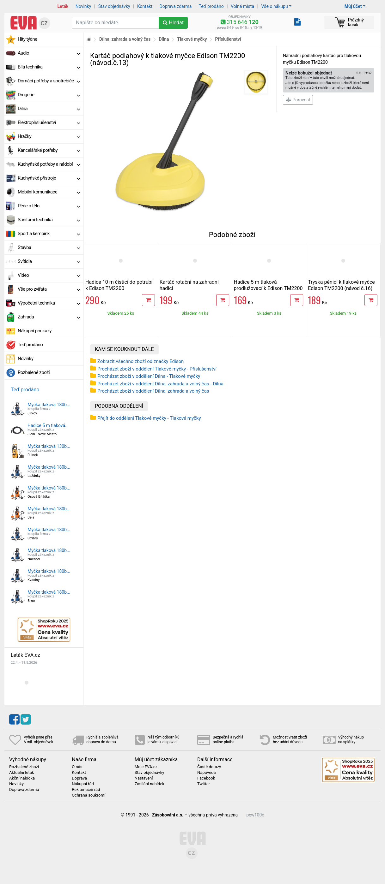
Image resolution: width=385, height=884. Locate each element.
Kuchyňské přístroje (49, 178)
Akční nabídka (22, 778)
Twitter (203, 784)
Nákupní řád (83, 784)
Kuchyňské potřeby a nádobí (49, 164)
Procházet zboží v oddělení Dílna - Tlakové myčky (148, 376)
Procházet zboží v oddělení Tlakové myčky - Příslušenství (157, 369)
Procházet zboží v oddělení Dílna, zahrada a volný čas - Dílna (160, 384)
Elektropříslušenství (49, 122)
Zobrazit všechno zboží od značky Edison (140, 361)
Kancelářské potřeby (49, 150)
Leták (63, 6)
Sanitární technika (49, 219)
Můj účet (353, 6)
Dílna (49, 108)
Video (49, 275)
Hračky (49, 136)
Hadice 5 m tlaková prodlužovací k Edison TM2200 (268, 285)
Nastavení (144, 778)
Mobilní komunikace (49, 192)
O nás (77, 767)
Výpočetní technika (49, 303)
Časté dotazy (209, 767)
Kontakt (144, 6)
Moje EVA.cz (146, 767)
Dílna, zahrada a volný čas (125, 39)
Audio (49, 53)
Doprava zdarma (176, 6)
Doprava (79, 778)
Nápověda (206, 772)
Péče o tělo (49, 206)
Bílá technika (49, 67)
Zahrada (49, 317)
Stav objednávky (114, 6)
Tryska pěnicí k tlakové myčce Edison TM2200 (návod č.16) (341, 285)
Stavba (49, 247)
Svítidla (49, 261)
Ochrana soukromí (88, 795)
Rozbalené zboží (34, 372)
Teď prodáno (211, 6)
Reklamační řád (86, 789)
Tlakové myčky (192, 39)
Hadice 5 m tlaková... (48, 425)
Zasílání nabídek (149, 784)
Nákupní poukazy (35, 331)
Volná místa (242, 6)
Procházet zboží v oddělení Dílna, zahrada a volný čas (153, 391)
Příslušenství (228, 39)
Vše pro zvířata (49, 289)
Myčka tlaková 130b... (49, 446)
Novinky (83, 6)
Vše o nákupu (274, 6)
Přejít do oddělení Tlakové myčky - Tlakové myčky (149, 418)
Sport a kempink (49, 233)
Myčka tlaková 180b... (49, 404)
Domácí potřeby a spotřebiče (49, 81)
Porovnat (298, 99)
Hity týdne (27, 39)
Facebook (206, 778)
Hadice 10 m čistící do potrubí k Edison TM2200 (118, 285)
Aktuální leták (21, 772)
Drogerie (49, 94)
